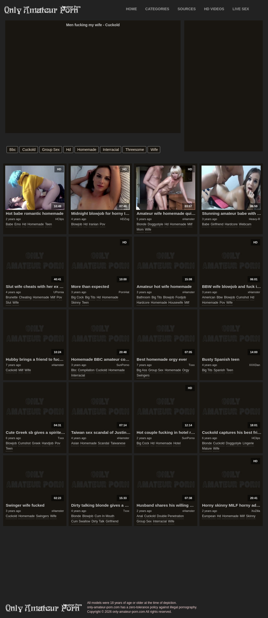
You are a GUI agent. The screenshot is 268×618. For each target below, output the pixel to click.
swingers (143, 375)
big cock (77, 297)
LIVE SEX (241, 9)
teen (48, 224)
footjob (180, 297)
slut (8, 302)
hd (68, 149)
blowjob (76, 224)
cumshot (242, 297)
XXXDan (254, 365)
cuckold (29, 149)
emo (17, 224)
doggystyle (155, 224)
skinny (76, 302)
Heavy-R (254, 219)
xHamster (188, 219)
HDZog (124, 219)
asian (75, 443)
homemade (86, 149)
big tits (90, 297)
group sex (51, 149)
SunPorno (122, 365)
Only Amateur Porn (41, 10)
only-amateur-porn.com (42, 608)
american (208, 297)
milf (189, 224)
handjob (48, 443)
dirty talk (98, 521)
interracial (111, 149)
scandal (103, 443)
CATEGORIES (157, 9)
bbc (12, 149)
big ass (142, 370)
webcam (245, 224)
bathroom (143, 297)
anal (140, 516)
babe (9, 224)
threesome (134, 149)
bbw (220, 297)
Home (131, 9)
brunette (12, 297)
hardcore (231, 224)
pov (102, 224)
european (209, 516)
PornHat (124, 292)
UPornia (58, 292)
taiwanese (117, 443)
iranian (93, 224)
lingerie (248, 443)
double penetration (170, 516)
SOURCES (187, 9)
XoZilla (255, 510)
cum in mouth (104, 516)
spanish (219, 370)
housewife (175, 302)
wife (154, 149)
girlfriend (217, 224)
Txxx (192, 365)
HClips (59, 219)
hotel (177, 443)
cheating (25, 297)
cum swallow (80, 521)
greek (36, 443)
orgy (185, 370)
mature (207, 448)
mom (140, 229)
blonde (141, 224)
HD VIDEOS (214, 9)
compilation (86, 370)
